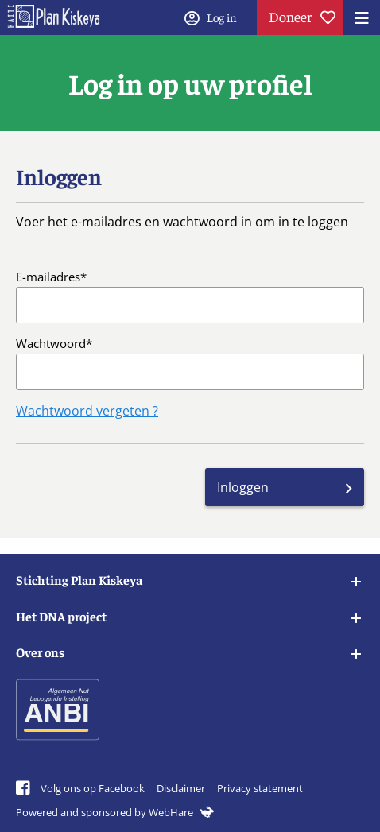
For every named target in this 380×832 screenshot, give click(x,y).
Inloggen (243, 487)
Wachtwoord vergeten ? (87, 411)
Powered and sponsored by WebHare (115, 812)
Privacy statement (260, 788)
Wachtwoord (51, 343)
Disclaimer (181, 788)
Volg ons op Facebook (80, 788)
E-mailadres (48, 276)
